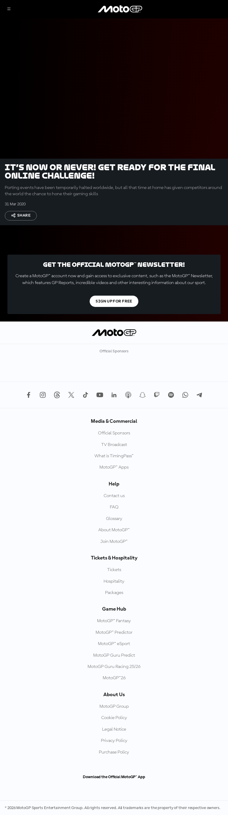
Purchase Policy (114, 752)
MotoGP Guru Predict (114, 655)
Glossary (114, 518)
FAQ (114, 507)
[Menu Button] (9, 9)
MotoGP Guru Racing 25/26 (114, 666)
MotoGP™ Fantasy (114, 621)
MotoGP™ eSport (114, 643)
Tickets (114, 569)
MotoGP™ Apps (114, 467)
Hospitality (114, 581)
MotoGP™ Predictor (114, 632)
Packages (114, 592)
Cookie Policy (114, 717)
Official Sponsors (114, 433)
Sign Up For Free (114, 301)
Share (21, 215)
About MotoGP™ (114, 530)
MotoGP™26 (114, 678)
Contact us (114, 496)
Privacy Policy (114, 740)
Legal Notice (114, 729)
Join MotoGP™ (114, 541)
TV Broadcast (114, 444)
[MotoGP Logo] (120, 9)
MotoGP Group (114, 706)
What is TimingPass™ (114, 456)
